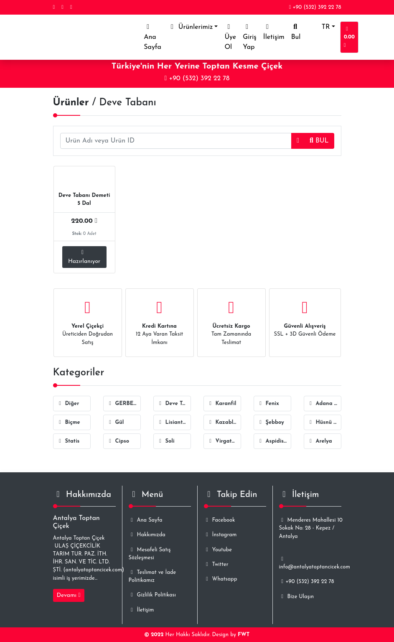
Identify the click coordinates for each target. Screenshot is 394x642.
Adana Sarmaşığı (324, 403)
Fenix (268, 403)
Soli (166, 441)
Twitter (216, 564)
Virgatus (222, 441)
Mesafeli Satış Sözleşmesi (150, 553)
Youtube (218, 550)
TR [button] (318, 27)
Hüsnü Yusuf (324, 422)
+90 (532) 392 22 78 (315, 7)
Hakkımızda (147, 535)
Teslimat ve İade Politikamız (152, 576)
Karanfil (221, 403)
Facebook (219, 520)
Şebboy (270, 422)
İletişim (274, 32)
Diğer (68, 403)
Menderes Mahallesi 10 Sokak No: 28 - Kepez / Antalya (311, 528)
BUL (319, 140)
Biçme (68, 422)
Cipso (118, 441)
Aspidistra (274, 441)
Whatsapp (220, 579)
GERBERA (124, 403)
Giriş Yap (250, 37)
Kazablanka (224, 422)
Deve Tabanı (174, 403)
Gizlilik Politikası (152, 595)
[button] (298, 141)
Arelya (320, 441)
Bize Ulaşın (296, 596)
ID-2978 (103, 178)
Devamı (69, 595)
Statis (68, 441)
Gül (115, 422)
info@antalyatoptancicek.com (314, 563)
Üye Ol (230, 37)
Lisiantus (172, 422)
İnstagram (220, 535)
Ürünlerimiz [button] (190, 27)
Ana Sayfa (154, 37)
